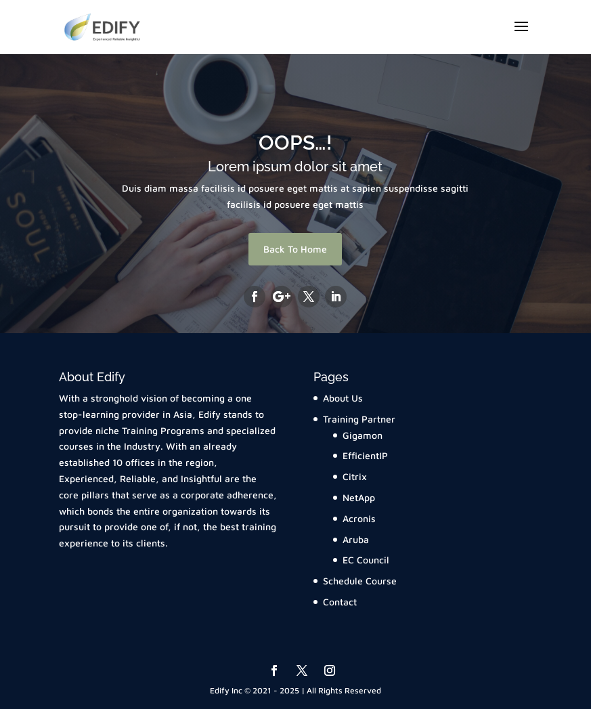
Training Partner (359, 419)
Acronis (359, 518)
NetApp (359, 497)
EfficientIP (365, 455)
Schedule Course (360, 580)
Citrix (355, 476)
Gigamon (362, 435)
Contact (340, 601)
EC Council (366, 559)
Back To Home (295, 249)
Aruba (356, 539)
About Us (343, 398)
